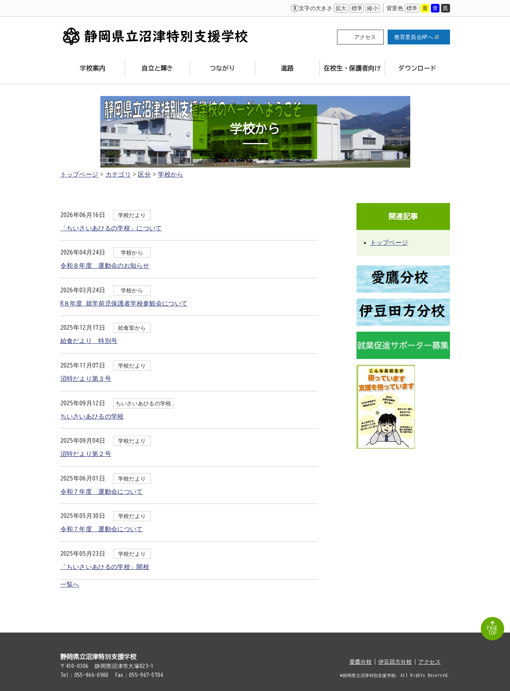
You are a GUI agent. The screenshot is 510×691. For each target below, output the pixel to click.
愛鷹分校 (360, 661)
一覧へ (69, 584)
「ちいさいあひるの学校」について (111, 228)
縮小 (372, 8)
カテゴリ (118, 174)
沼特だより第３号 (85, 378)
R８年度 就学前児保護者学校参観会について (124, 303)
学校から (170, 174)
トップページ (79, 174)
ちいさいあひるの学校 (92, 416)
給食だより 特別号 (89, 341)
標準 (357, 8)
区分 (144, 174)
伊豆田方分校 (395, 661)
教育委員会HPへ (416, 37)
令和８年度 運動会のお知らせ (104, 265)
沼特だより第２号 (85, 454)
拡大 (341, 8)
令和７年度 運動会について (101, 491)
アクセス (365, 37)
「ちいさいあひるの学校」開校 (104, 567)
